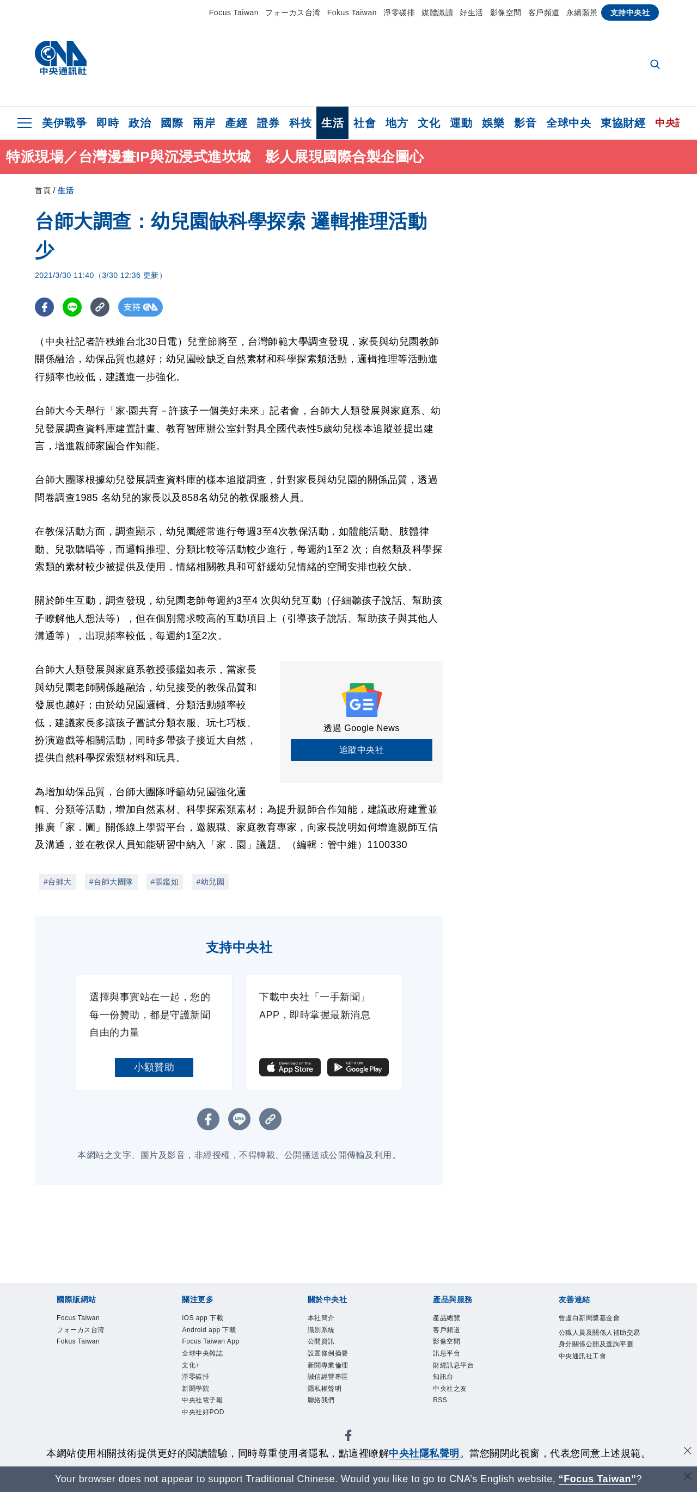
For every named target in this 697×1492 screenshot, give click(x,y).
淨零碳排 (399, 12)
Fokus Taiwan (352, 12)
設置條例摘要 (330, 1357)
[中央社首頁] (61, 61)
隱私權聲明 (326, 1394)
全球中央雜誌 (204, 1357)
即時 (107, 123)
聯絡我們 (322, 1407)
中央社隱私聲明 (424, 1453)
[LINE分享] (72, 307)
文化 (429, 123)
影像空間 (506, 12)
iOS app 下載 (204, 1319)
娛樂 (493, 123)
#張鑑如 (165, 881)
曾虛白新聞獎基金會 (592, 1319)
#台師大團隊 (111, 881)
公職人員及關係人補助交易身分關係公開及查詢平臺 (599, 1346)
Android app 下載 (211, 1331)
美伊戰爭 (64, 123)
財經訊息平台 (455, 1369)
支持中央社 (630, 12)
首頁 (43, 190)
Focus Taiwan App (213, 1344)
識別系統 (322, 1331)
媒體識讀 (437, 12)
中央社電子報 (204, 1407)
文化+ (191, 1369)
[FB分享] (44, 307)
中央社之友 (451, 1394)
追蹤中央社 (361, 749)
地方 (397, 123)
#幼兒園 (210, 881)
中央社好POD (205, 1420)
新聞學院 (196, 1394)
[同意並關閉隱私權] (688, 1452)
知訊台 (444, 1382)
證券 (268, 123)
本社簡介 (322, 1319)
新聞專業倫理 (330, 1369)
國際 (172, 123)
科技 (300, 123)
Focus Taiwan (234, 12)
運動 (461, 123)
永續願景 (582, 12)
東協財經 (623, 123)
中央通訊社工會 (584, 1371)
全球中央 (568, 123)
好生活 (472, 12)
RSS (441, 1407)
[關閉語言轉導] (688, 1477)
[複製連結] (99, 307)
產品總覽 (447, 1319)
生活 (332, 123)
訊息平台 (447, 1357)
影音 (525, 123)
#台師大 (58, 881)
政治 (140, 123)
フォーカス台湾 (293, 12)
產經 (236, 123)
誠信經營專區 (330, 1382)
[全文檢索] (656, 65)
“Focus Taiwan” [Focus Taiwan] (598, 1479)
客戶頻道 (544, 12)
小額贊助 (154, 1067)
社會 (364, 123)
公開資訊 (322, 1344)
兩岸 (204, 123)
